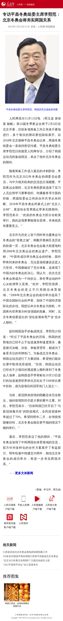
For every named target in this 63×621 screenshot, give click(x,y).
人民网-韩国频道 (46, 26)
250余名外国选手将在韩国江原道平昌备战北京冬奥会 (30, 556)
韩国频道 (31, 4)
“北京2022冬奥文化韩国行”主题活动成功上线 (26, 560)
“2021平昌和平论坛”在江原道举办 (20, 564)
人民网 (20, 4)
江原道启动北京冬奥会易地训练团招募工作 (25, 552)
